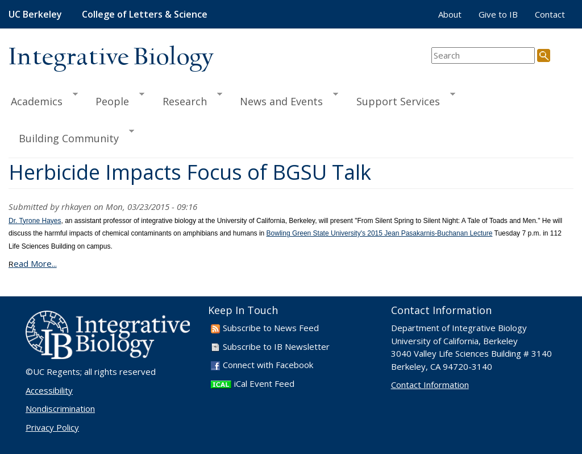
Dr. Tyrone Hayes (35, 221)
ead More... (33, 263)
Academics (43, 99)
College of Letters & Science (144, 14)
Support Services (400, 99)
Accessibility (49, 390)
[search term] (483, 55)
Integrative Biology (111, 58)
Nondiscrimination (60, 408)
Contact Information (430, 384)
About (450, 14)
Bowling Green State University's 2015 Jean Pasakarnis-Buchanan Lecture (380, 233)
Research (187, 99)
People (114, 99)
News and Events (284, 99)
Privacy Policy (52, 427)
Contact (550, 14)
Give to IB (498, 14)
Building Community (71, 136)
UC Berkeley (35, 14)
